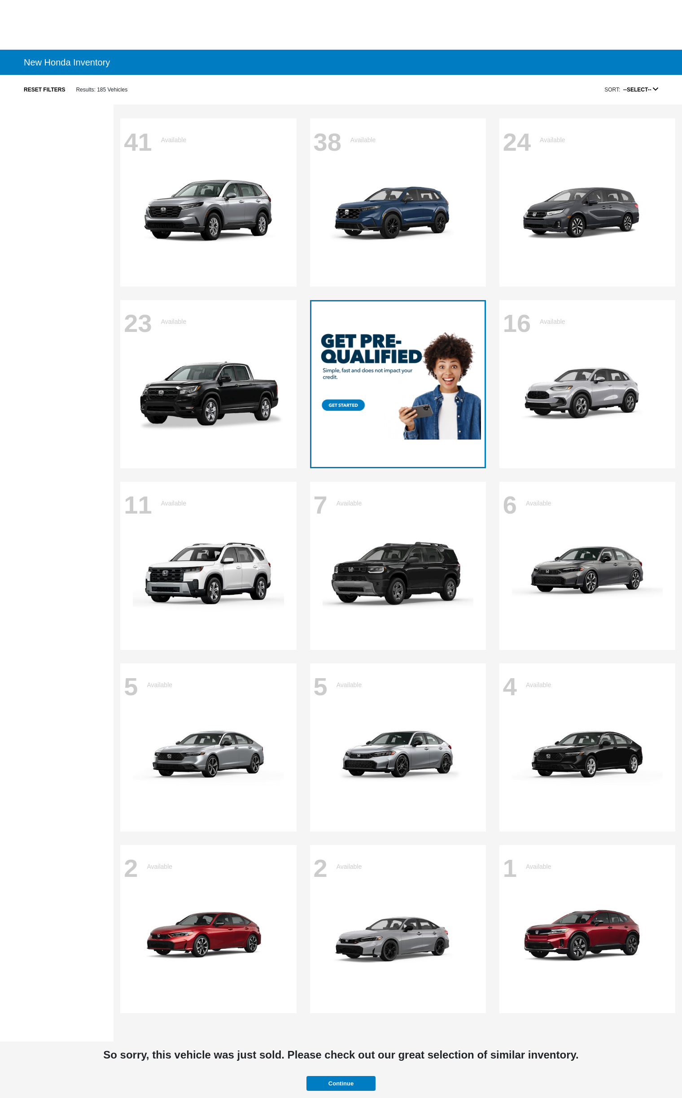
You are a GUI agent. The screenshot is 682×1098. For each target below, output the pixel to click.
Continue (341, 1083)
